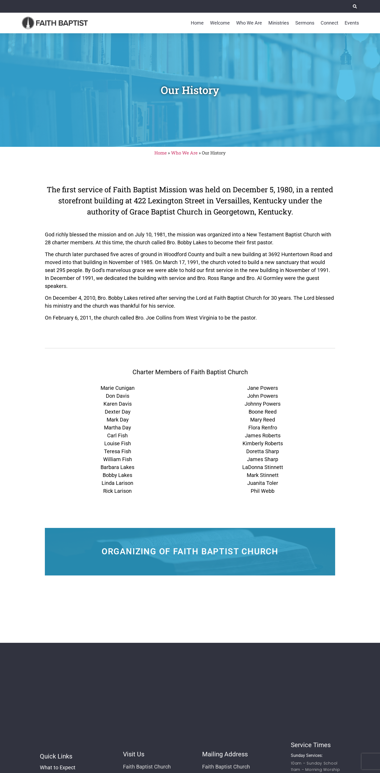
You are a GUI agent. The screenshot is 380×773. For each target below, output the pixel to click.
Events (352, 23)
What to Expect (57, 767)
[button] (355, 6)
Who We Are (249, 23)
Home (197, 23)
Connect (329, 23)
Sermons (304, 23)
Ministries (278, 23)
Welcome (220, 23)
